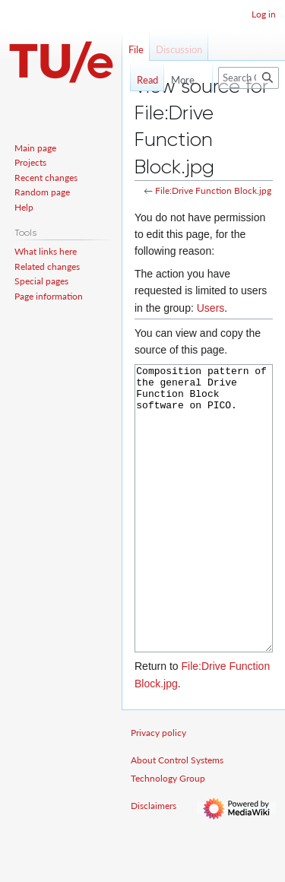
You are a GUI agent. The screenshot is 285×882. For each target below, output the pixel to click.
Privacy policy (158, 789)
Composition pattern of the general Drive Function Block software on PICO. (204, 537)
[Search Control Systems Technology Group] (248, 78)
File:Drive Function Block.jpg (213, 190)
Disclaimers (153, 862)
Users (211, 308)
